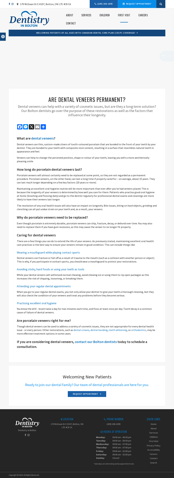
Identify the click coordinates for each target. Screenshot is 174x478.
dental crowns (81, 330)
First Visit (124, 15)
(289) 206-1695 (105, 3)
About (69, 15)
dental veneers (42, 138)
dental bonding (99, 330)
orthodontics (138, 330)
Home (154, 424)
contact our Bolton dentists (96, 342)
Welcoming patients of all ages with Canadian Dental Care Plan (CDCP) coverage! (85, 32)
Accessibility (153, 449)
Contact (71, 23)
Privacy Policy (153, 445)
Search (153, 462)
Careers (143, 15)
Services (86, 15)
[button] (155, 56)
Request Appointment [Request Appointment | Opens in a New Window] (138, 3)
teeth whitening (118, 330)
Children (104, 15)
